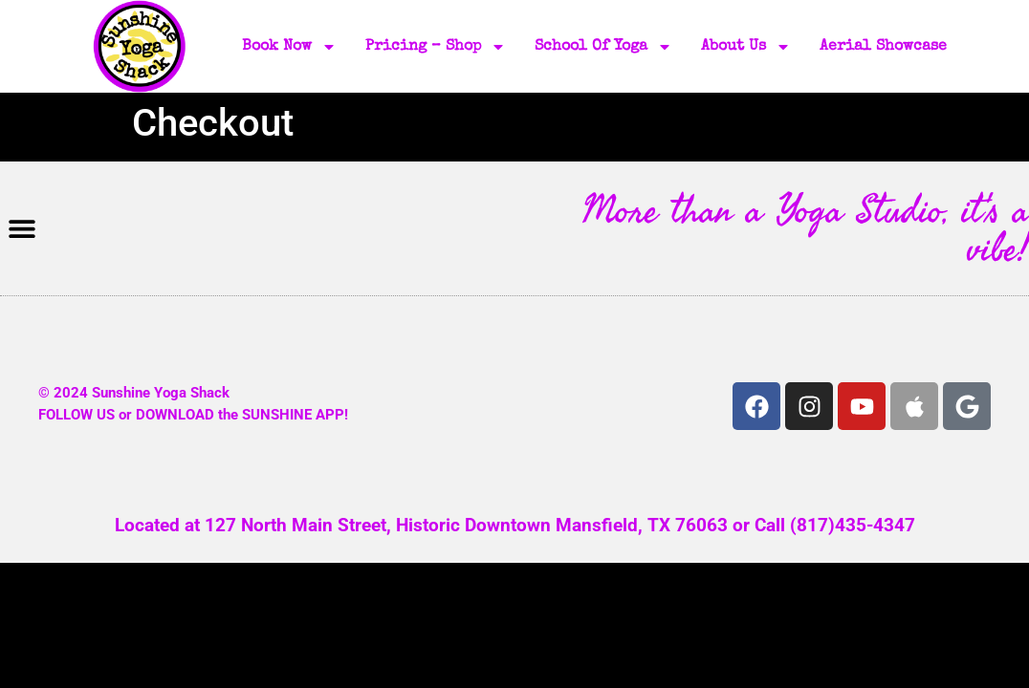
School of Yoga (603, 46)
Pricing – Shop (435, 46)
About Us (746, 46)
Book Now (289, 46)
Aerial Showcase (883, 46)
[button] (21, 228)
